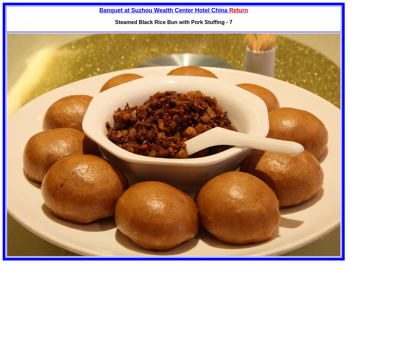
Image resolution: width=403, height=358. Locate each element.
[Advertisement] (59, 307)
